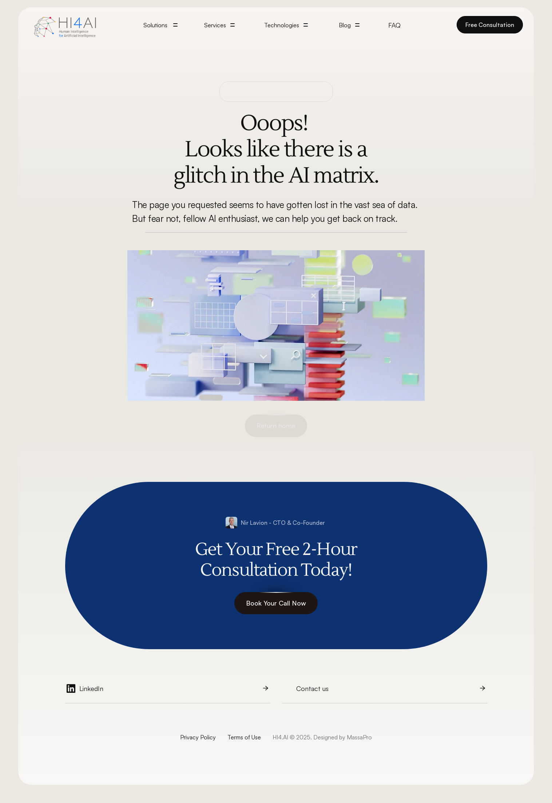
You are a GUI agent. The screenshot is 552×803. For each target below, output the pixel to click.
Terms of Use (244, 737)
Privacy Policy (198, 737)
